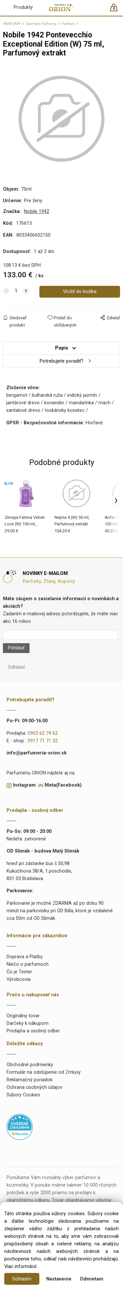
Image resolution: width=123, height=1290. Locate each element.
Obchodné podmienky (30, 1065)
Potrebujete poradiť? (61, 361)
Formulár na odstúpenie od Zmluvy (44, 1072)
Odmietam (91, 1279)
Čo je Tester (19, 972)
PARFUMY (12, 23)
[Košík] (117, 10)
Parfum (68, 23)
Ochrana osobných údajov (34, 1087)
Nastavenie (59, 1279)
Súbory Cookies (23, 1095)
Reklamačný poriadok (29, 1080)
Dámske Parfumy (41, 23)
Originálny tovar (23, 1016)
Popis (61, 348)
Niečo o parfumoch (28, 964)
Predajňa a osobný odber (33, 1031)
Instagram (24, 785)
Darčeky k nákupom (28, 1023)
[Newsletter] (60, 635)
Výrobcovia (19, 979)
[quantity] (16, 291)
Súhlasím (21, 1279)
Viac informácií (20, 1266)
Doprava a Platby (25, 957)
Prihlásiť (16, 648)
